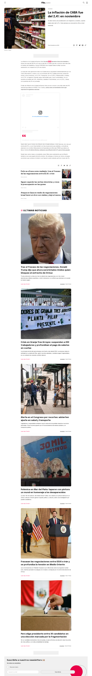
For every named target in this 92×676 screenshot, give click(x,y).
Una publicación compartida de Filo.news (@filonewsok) (34, 140)
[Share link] (85, 45)
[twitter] (80, 45)
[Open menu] (5, 2)
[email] (82, 45)
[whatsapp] (74, 45)
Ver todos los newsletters (14, 663)
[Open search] (83, 2)
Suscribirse (58, 672)
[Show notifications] (87, 2)
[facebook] (77, 45)
